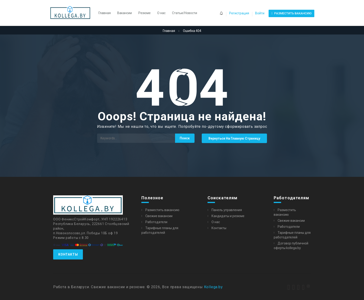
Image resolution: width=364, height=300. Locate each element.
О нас (161, 13)
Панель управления (226, 210)
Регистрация (239, 13)
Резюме (144, 13)
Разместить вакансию (162, 210)
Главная (104, 13)
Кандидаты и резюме (227, 216)
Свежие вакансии (158, 216)
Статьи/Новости (184, 13)
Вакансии (124, 13)
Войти (259, 13)
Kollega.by (213, 287)
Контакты (68, 254)
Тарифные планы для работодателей (159, 230)
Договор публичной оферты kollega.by (291, 245)
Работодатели (156, 222)
